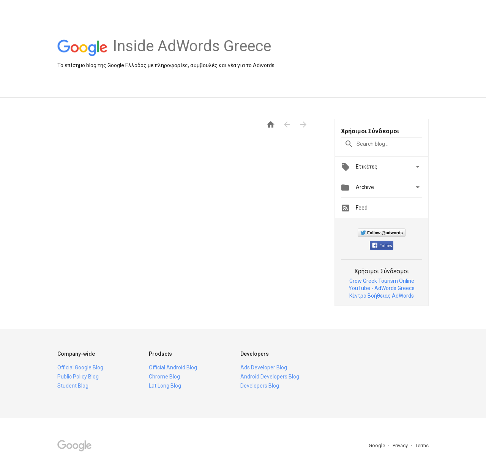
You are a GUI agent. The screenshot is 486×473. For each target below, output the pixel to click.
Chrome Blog (164, 377)
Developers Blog (259, 386)
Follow (382, 245)
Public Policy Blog (78, 377)
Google (377, 445)
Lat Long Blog (165, 386)
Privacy (401, 445)
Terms (422, 445)
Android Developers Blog (269, 377)
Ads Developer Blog (263, 367)
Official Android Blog (173, 367)
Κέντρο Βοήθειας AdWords (381, 296)
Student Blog (72, 386)
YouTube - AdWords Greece (382, 288)
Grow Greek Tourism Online (381, 281)
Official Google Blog (80, 367)
